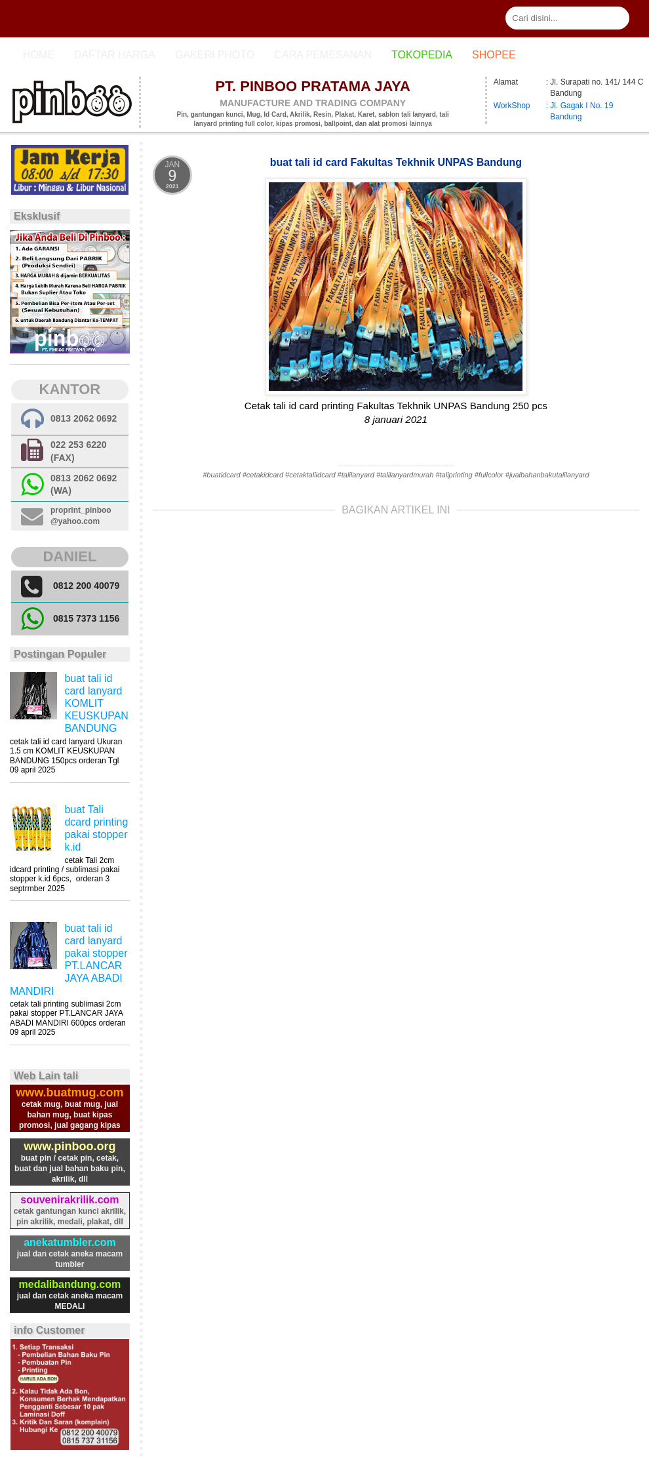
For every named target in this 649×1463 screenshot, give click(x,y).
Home (38, 54)
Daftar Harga (114, 54)
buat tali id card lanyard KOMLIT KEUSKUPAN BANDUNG (96, 703)
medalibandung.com (70, 1284)
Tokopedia (421, 54)
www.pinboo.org (69, 1146)
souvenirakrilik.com (69, 1199)
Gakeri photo (215, 54)
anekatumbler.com (70, 1242)
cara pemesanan (322, 54)
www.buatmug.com (69, 1092)
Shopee (494, 54)
